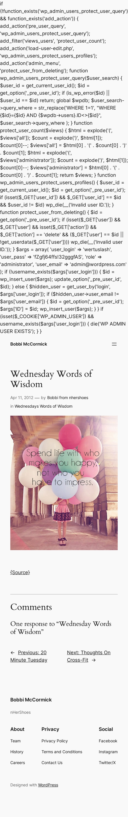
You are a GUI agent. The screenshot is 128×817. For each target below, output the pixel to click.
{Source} (20, 572)
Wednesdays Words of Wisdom (43, 406)
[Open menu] (114, 344)
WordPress (48, 784)
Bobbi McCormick (28, 344)
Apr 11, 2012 (21, 397)
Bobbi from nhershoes (67, 397)
